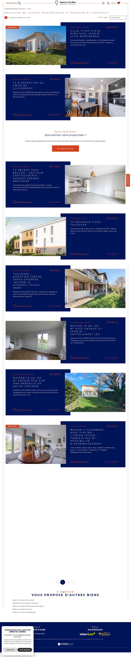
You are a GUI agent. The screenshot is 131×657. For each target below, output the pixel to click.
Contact (128, 180)
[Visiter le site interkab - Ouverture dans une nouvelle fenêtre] (87, 638)
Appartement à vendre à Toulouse (25, 607)
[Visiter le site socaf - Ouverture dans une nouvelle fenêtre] (104, 638)
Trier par (102, 18)
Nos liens (79, 643)
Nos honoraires (86, 643)
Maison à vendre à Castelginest (24, 616)
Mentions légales (68, 643)
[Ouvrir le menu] (103, 3)
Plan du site (60, 643)
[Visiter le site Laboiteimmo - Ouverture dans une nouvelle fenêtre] (65, 651)
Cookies (101, 643)
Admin (74, 643)
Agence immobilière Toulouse (16, 9)
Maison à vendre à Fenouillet (23, 604)
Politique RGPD (94, 643)
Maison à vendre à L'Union (22, 613)
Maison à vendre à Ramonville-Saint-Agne (28, 610)
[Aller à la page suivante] (74, 585)
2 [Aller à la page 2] (68, 585)
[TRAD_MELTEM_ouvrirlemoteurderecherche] (13, 3)
